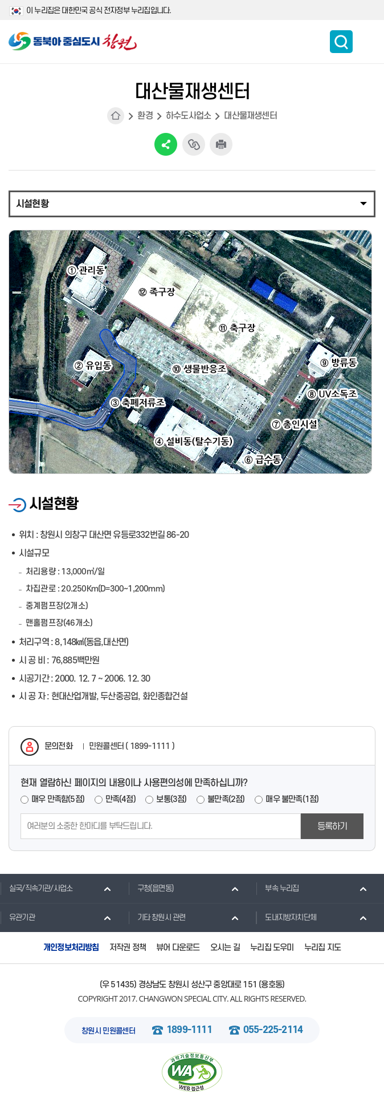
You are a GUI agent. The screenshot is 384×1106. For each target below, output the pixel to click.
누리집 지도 (322, 948)
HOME (115, 115)
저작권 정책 (127, 948)
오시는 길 (225, 948)
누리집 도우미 (271, 948)
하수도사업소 (188, 116)
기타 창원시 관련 (157, 917)
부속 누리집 (277, 888)
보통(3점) (171, 799)
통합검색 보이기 (341, 41)
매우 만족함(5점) (57, 799)
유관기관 (17, 917)
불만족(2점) (225, 799)
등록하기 (332, 826)
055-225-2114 (273, 1030)
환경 (144, 116)
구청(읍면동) (151, 888)
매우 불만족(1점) (291, 799)
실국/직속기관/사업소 (36, 888)
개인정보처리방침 (71, 948)
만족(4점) (120, 799)
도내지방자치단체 (286, 917)
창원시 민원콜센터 (108, 1031)
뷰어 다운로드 (177, 948)
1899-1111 (189, 1030)
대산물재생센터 (250, 116)
